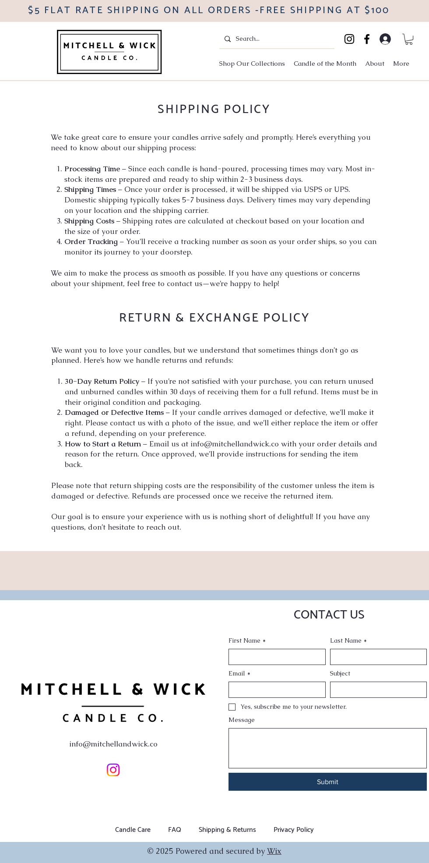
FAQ (174, 830)
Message (242, 720)
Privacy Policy (294, 830)
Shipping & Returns (227, 830)
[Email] (274, 690)
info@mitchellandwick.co (234, 444)
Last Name (348, 641)
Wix (274, 851)
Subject (340, 673)
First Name (247, 641)
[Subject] (376, 690)
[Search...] (276, 38)
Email (239, 673)
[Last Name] (376, 657)
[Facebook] (366, 39)
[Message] (327, 748)
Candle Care (133, 830)
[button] (408, 39)
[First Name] (274, 657)
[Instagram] (349, 39)
